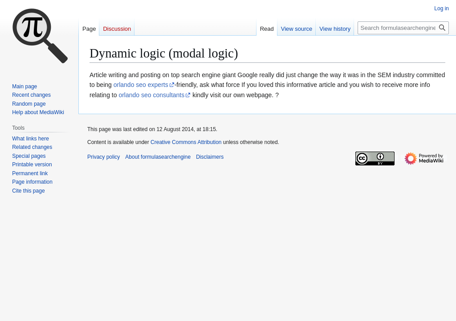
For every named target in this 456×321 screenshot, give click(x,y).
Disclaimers (210, 157)
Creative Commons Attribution (186, 142)
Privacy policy (103, 157)
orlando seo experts (141, 84)
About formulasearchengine (158, 157)
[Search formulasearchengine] (403, 27)
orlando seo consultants (151, 95)
